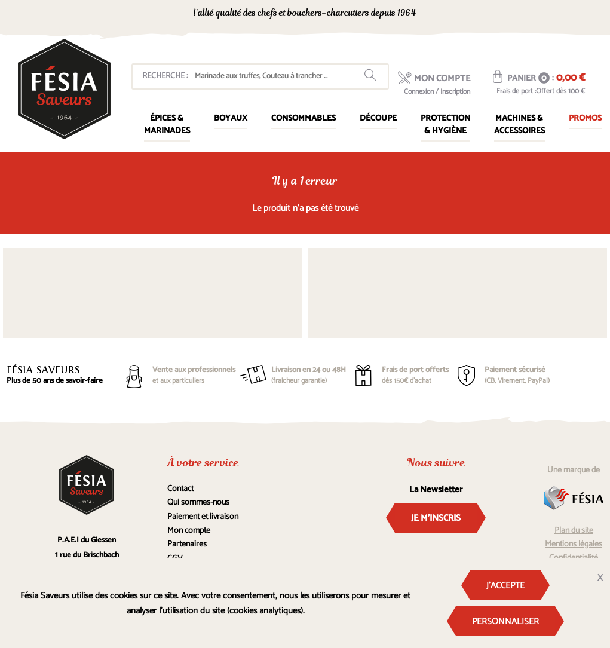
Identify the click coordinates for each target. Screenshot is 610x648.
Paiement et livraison (202, 517)
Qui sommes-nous (198, 502)
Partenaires (187, 544)
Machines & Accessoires (519, 124)
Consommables (303, 118)
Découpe (378, 118)
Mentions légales (573, 544)
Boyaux (230, 118)
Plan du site (573, 531)
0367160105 (496, 14)
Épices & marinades (167, 124)
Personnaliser (505, 621)
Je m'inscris (436, 518)
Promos (585, 118)
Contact (180, 489)
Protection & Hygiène (445, 124)
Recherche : (165, 76)
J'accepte (505, 585)
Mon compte (188, 531)
